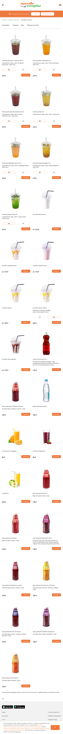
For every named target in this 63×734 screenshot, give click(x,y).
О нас (3, 719)
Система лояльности (54, 712)
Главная (4, 20)
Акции (3, 712)
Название (15, 25)
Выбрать (56, 229)
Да (35, 14)
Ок (55, 727)
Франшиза (5, 716)
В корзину (26, 75)
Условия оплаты (52, 719)
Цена (22, 25)
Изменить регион (47, 14)
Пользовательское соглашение (32, 726)
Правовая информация (54, 716)
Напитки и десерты (13, 20)
